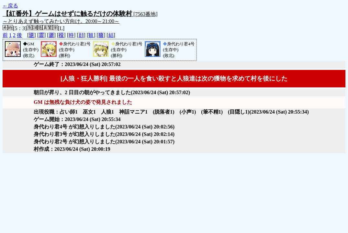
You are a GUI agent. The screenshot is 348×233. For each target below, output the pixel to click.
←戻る (10, 5)
